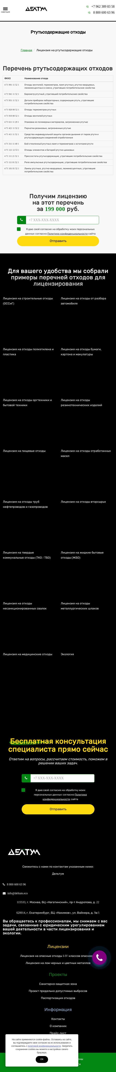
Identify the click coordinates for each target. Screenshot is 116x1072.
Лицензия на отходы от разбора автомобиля (83, 301)
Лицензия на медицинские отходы (27, 654)
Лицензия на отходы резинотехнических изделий (81, 402)
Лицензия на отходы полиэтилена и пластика (28, 352)
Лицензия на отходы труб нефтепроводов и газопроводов (25, 504)
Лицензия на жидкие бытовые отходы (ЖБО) (82, 555)
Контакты (58, 1018)
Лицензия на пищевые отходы (24, 450)
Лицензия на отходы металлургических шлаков (80, 606)
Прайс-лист (58, 1033)
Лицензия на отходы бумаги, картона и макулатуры (81, 352)
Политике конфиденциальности (67, 233)
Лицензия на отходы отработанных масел (86, 453)
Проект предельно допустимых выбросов (58, 990)
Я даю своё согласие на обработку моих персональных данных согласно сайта (57, 231)
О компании (58, 1026)
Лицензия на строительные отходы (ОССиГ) (28, 301)
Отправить (58, 241)
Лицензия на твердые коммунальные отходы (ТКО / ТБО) (27, 555)
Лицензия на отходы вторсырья (83, 501)
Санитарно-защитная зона (58, 983)
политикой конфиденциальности (44, 1046)
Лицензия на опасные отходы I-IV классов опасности (58, 955)
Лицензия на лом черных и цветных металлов (58, 963)
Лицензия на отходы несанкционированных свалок (25, 606)
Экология (67, 654)
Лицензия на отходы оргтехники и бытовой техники (27, 402)
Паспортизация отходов (58, 998)
